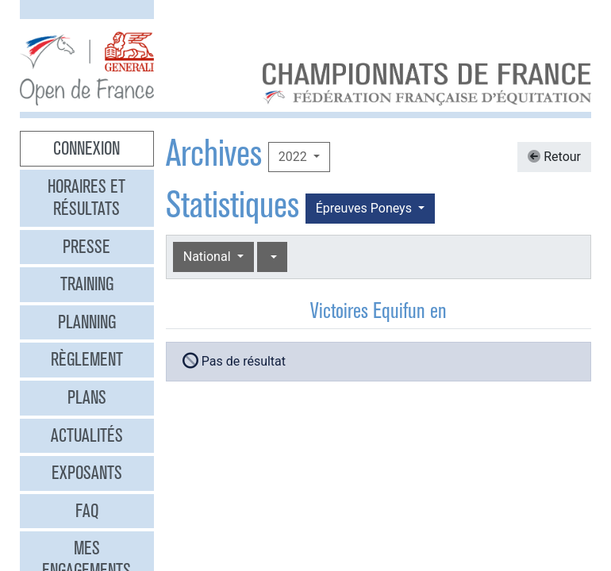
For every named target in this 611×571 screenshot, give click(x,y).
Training (86, 284)
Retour (554, 156)
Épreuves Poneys (365, 208)
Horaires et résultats (86, 197)
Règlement (87, 359)
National (208, 256)
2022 (294, 156)
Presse (86, 247)
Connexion (86, 148)
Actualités (87, 435)
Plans (86, 397)
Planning (87, 322)
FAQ (86, 511)
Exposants (87, 473)
